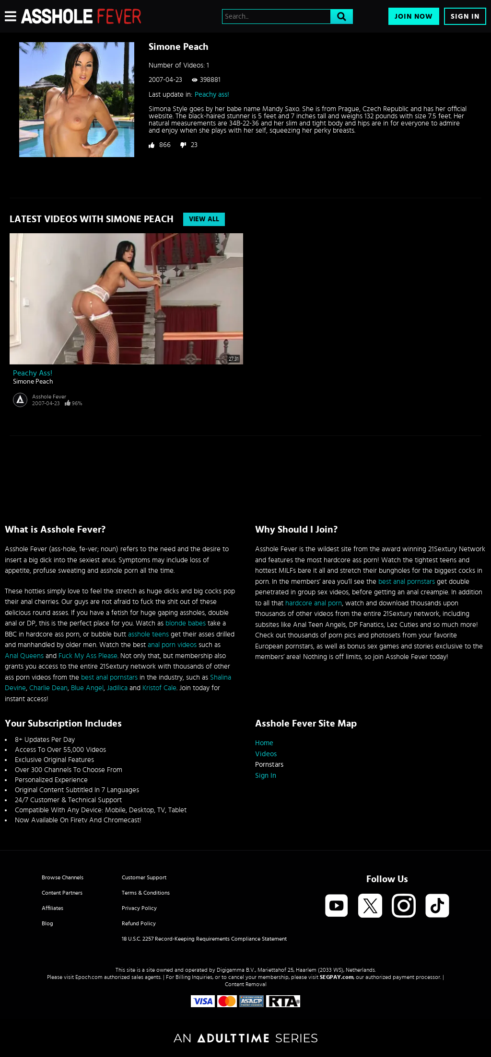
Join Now (414, 16)
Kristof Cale (159, 688)
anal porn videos (172, 644)
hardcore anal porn (313, 603)
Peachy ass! (212, 94)
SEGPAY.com (336, 977)
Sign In (465, 16)
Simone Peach (33, 381)
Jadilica (117, 688)
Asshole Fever (49, 396)
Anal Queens (24, 655)
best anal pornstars (109, 677)
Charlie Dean (48, 688)
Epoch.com (89, 977)
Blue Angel (87, 688)
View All (204, 219)
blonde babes (185, 623)
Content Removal (246, 984)
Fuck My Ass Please (87, 655)
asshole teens (148, 634)
